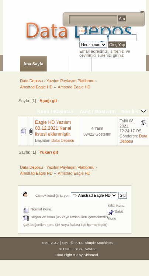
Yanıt (84, 111)
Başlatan (63, 111)
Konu (43, 111)
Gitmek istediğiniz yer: (52, 195)
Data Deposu (62, 140)
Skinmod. (91, 255)
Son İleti (133, 111)
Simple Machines (98, 243)
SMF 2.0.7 (50, 243)
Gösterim (104, 111)
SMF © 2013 (72, 243)
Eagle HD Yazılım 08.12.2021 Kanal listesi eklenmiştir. (53, 128)
